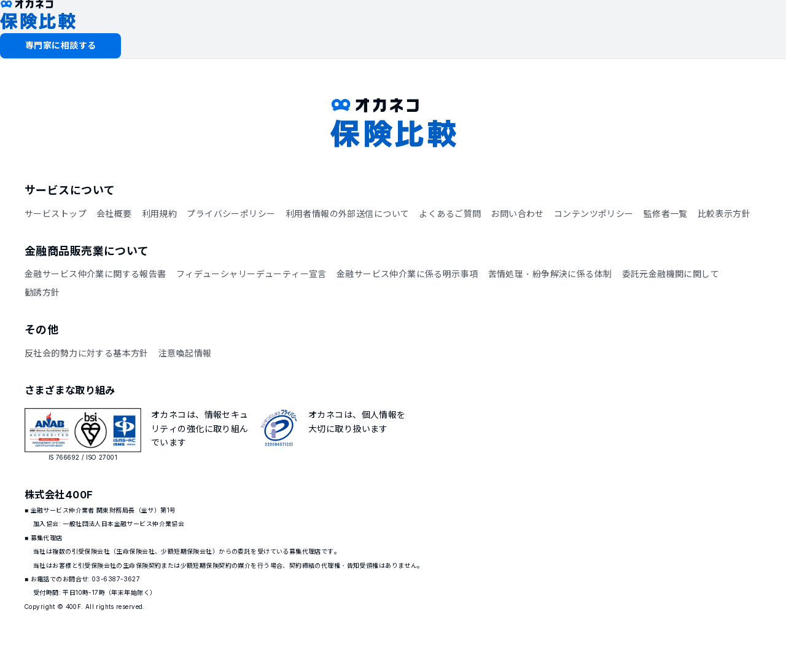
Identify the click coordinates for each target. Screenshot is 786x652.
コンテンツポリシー (594, 213)
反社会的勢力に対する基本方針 (87, 353)
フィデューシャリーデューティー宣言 (251, 274)
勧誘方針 (42, 292)
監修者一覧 (666, 213)
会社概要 (114, 213)
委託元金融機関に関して (671, 274)
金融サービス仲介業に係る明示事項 (407, 274)
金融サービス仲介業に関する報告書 (95, 274)
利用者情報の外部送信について (348, 213)
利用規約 (159, 213)
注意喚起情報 (185, 353)
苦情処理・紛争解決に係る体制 (550, 274)
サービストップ (56, 213)
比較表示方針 (724, 213)
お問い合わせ (517, 213)
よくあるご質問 (450, 213)
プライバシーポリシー (231, 213)
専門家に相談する (60, 45)
